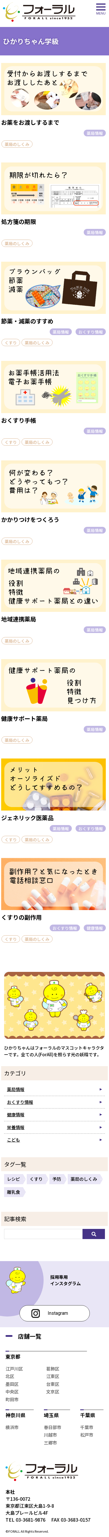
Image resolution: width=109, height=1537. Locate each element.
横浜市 (12, 1427)
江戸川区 (14, 1369)
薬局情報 (95, 133)
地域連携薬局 (18, 619)
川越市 (50, 1435)
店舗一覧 (29, 1336)
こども (13, 1140)
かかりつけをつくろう (30, 519)
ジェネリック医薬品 (27, 817)
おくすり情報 (90, 332)
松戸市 (86, 1435)
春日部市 (52, 1427)
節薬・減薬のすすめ (27, 321)
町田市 (12, 1399)
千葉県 (87, 1415)
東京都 (13, 1356)
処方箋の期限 (18, 221)
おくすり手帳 (18, 420)
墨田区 (12, 1384)
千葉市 (86, 1427)
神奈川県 (15, 1415)
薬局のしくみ (17, 144)
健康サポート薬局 (24, 718)
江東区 (52, 1376)
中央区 (12, 1391)
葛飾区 (52, 1369)
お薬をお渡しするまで (30, 122)
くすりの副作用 (21, 917)
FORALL (14, 1531)
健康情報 (95, 928)
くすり (11, 343)
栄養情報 (15, 1127)
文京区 (52, 1391)
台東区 (52, 1384)
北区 (10, 1376)
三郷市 (50, 1443)
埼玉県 (51, 1415)
